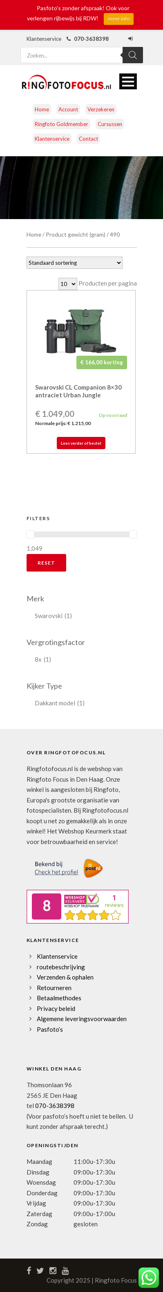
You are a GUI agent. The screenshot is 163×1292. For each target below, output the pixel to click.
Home (42, 109)
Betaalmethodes (59, 998)
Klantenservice (52, 138)
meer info (119, 19)
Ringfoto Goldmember (61, 124)
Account (68, 109)
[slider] (30, 534)
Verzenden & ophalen (65, 977)
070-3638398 (54, 1105)
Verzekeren (100, 109)
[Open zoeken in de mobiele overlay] (81, 50)
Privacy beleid (56, 1008)
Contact (88, 138)
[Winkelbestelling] (75, 263)
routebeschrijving (61, 967)
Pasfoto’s (50, 1029)
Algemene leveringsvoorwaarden (82, 1018)
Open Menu (128, 81)
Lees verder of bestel (81, 443)
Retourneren (54, 987)
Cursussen (110, 124)
